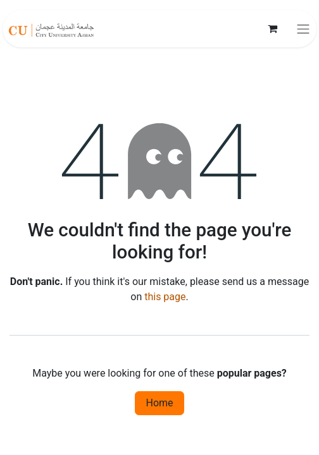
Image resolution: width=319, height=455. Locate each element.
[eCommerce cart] (272, 28)
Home (159, 403)
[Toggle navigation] (303, 28)
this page (164, 297)
